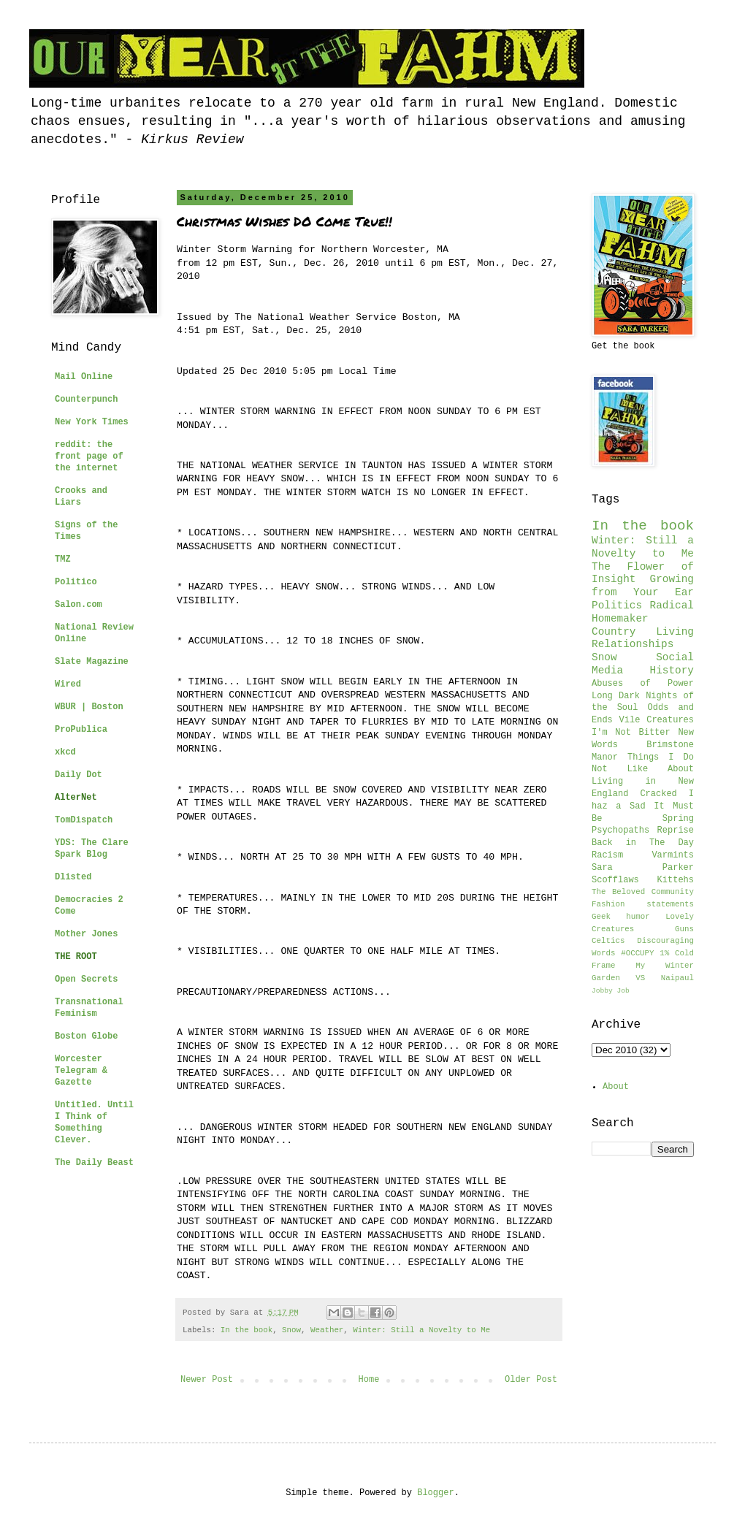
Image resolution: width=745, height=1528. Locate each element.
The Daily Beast (94, 1163)
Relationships (632, 644)
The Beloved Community (643, 891)
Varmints (673, 855)
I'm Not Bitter (631, 732)
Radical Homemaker (643, 612)
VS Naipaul (664, 978)
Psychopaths (620, 830)
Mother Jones (86, 934)
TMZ (63, 559)
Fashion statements (643, 904)
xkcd (65, 752)
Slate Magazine (92, 662)
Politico (76, 582)
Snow (291, 1330)
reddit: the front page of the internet (89, 456)
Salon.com (78, 605)
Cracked (658, 794)
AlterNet (76, 797)
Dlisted (73, 877)
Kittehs (675, 880)
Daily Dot (78, 775)
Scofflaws (615, 880)
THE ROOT (76, 957)
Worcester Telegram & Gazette (81, 1071)
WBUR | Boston (89, 707)
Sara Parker (643, 868)
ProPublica (81, 730)
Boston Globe (86, 1036)
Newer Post (206, 1380)
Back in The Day (643, 843)
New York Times (92, 422)
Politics (617, 605)
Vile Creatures (656, 720)
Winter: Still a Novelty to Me (421, 1330)
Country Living (643, 632)
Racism (607, 855)
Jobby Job (611, 991)
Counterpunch (86, 399)
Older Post (531, 1380)
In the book (246, 1330)
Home (369, 1380)
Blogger (435, 1493)
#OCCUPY (637, 953)
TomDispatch (83, 820)
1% (664, 953)
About (616, 1087)
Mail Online (83, 377)
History (672, 670)
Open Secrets (86, 979)
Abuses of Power (643, 684)
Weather (326, 1330)
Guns (684, 929)
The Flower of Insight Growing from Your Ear (643, 580)
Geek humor (621, 916)
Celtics (608, 940)
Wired (68, 684)
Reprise (675, 830)
